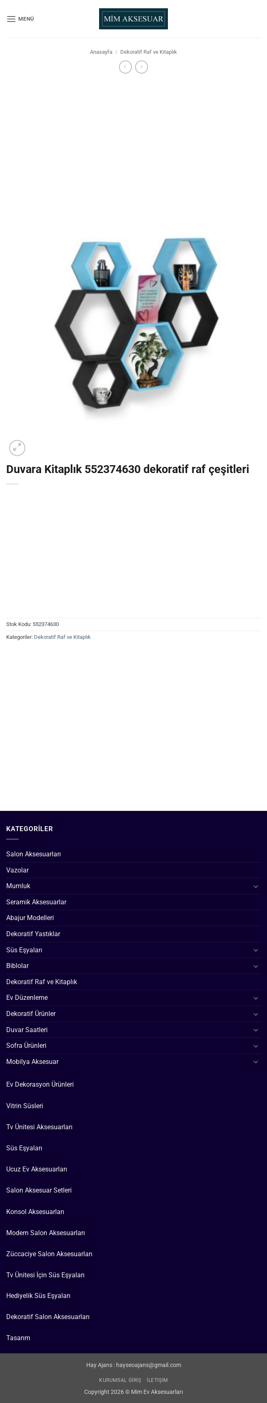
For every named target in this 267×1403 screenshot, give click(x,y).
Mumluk (18, 886)
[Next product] (125, 66)
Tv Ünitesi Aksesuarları (39, 1127)
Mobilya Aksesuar (32, 1062)
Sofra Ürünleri (26, 1045)
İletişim (157, 1380)
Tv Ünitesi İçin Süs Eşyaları (45, 1275)
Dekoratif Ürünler (31, 1014)
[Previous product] (141, 66)
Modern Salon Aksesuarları (45, 1233)
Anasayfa (101, 52)
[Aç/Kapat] (256, 886)
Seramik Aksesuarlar (36, 902)
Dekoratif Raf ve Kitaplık (148, 52)
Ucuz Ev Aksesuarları (36, 1169)
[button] (20, 19)
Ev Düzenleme (27, 997)
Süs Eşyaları (24, 950)
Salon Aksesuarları (33, 854)
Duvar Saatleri (27, 1030)
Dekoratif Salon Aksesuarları (48, 1317)
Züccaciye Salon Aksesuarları (49, 1254)
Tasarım (18, 1338)
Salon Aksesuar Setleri (39, 1190)
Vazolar (17, 870)
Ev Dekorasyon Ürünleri (40, 1084)
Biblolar (17, 966)
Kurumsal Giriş (120, 1380)
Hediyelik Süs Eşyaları (38, 1296)
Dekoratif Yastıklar (33, 934)
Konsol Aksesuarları (35, 1212)
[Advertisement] (133, 137)
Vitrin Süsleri (24, 1106)
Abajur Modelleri (30, 918)
